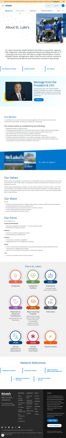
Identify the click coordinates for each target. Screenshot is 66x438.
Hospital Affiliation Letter (22, 410)
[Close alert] (64, 1)
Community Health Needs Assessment (29, 402)
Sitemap (10, 434)
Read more (39, 99)
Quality (36, 411)
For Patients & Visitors (21, 403)
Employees (37, 401)
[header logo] (9, 5)
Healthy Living (29, 410)
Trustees (37, 414)
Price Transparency (21, 415)
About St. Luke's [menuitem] (20, 10)
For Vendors (21, 407)
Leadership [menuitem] (33, 10)
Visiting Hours (21, 421)
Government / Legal (4, 434)
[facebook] (2, 427)
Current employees (54, 425)
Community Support (29, 407)
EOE (2, 432)
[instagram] (5, 427)
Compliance (40, 432)
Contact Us (37, 398)
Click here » (56, 1)
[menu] (3, 5)
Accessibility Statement (11, 432)
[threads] (12, 427)
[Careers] (48, 5)
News (36, 409)
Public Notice (19, 432)
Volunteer (28, 413)
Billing (19, 396)
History (36, 403)
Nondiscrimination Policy (32, 432)
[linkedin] (9, 427)
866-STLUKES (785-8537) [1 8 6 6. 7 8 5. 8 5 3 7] (6, 398)
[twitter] (16, 427)
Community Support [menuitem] (46, 10)
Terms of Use (24, 432)
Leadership (37, 406)
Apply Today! (52, 420)
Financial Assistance (20, 399)
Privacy (5, 432)
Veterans (20, 418)
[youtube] (19, 427)
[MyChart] (56, 5)
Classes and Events (29, 396)
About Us (8, 11)
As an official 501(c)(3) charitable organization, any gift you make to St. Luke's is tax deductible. (17, 430)
